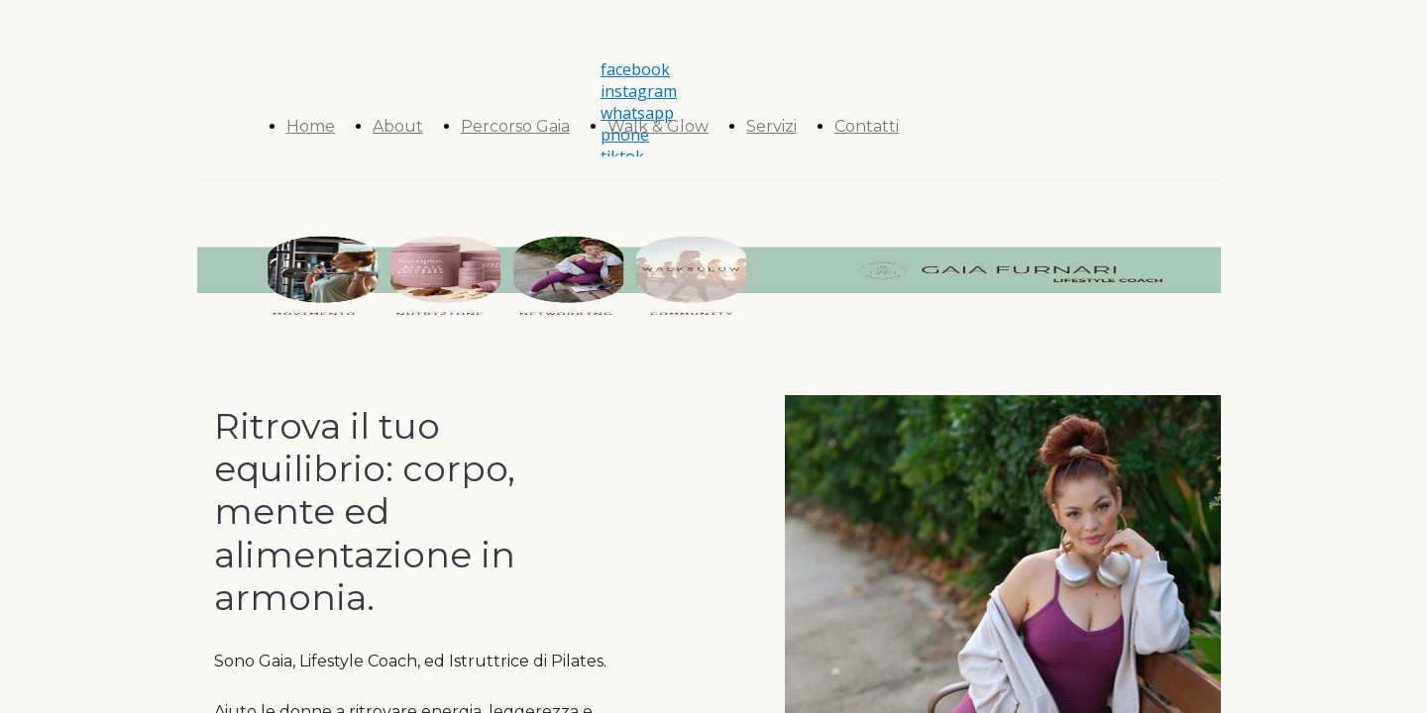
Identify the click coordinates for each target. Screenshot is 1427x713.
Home (310, 126)
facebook (635, 69)
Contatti (866, 126)
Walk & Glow (658, 126)
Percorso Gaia (515, 126)
